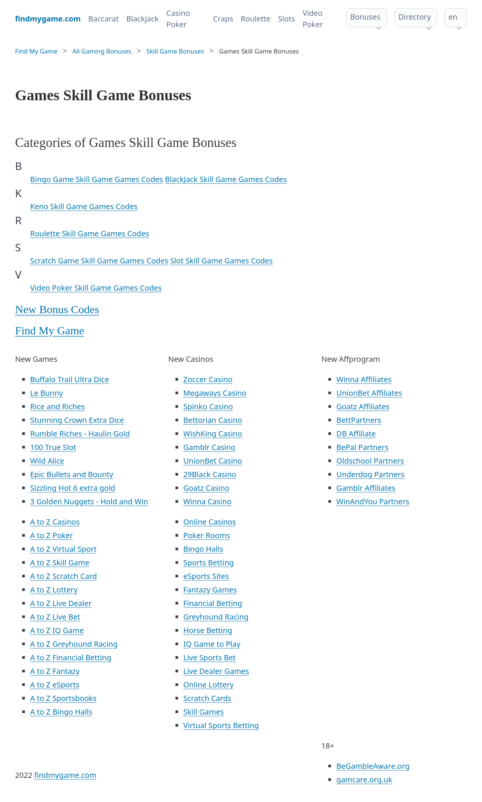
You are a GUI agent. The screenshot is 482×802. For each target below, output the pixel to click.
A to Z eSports (54, 685)
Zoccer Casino (208, 379)
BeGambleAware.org (372, 766)
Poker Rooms (206, 535)
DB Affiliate (356, 434)
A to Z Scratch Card (63, 576)
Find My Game (49, 330)
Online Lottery (208, 685)
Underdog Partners (370, 474)
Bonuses (365, 17)
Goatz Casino (206, 488)
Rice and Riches (57, 406)
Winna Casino (207, 501)
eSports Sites (206, 576)
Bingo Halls (203, 549)
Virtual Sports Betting (221, 725)
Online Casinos (209, 522)
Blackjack (142, 19)
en (453, 17)
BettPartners (358, 420)
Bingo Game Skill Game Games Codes (96, 179)
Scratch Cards (207, 698)
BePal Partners (362, 447)
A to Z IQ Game (57, 630)
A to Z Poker (51, 535)
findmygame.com (65, 775)
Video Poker (312, 18)
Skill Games (203, 712)
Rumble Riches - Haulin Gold (80, 434)
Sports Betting (208, 562)
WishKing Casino (212, 434)
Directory (414, 17)
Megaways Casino (215, 393)
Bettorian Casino (212, 420)
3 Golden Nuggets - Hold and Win (89, 501)
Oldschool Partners (370, 461)
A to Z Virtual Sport (63, 549)
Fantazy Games (210, 590)
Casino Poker (178, 18)
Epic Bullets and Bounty (71, 474)
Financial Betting (212, 603)
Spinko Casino (208, 406)
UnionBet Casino (212, 461)
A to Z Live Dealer (61, 603)
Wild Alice (47, 461)
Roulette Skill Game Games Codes (89, 233)
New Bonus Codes (57, 309)
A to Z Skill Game (59, 562)
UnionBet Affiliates (369, 393)
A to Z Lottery (54, 590)
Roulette (255, 19)
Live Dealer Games (216, 671)
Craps (223, 19)
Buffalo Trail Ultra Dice (69, 379)
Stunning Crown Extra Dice (77, 420)
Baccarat (103, 19)
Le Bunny (46, 393)
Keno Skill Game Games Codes (83, 206)
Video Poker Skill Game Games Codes (96, 288)
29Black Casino (209, 474)
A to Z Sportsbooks (63, 698)
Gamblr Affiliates (365, 488)
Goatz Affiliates (362, 406)
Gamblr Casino (209, 447)
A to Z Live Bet (55, 617)
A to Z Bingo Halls (61, 712)
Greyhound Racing (216, 617)
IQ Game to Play (212, 644)
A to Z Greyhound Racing (73, 644)
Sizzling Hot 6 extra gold (72, 488)
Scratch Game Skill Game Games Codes (99, 261)
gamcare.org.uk (364, 779)
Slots (286, 19)
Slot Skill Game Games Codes (221, 261)
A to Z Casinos (55, 522)
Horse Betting (207, 630)
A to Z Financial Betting (70, 657)
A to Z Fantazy (54, 671)
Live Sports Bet (209, 657)
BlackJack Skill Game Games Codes (226, 179)
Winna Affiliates (363, 379)
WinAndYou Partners (372, 501)
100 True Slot (53, 447)
